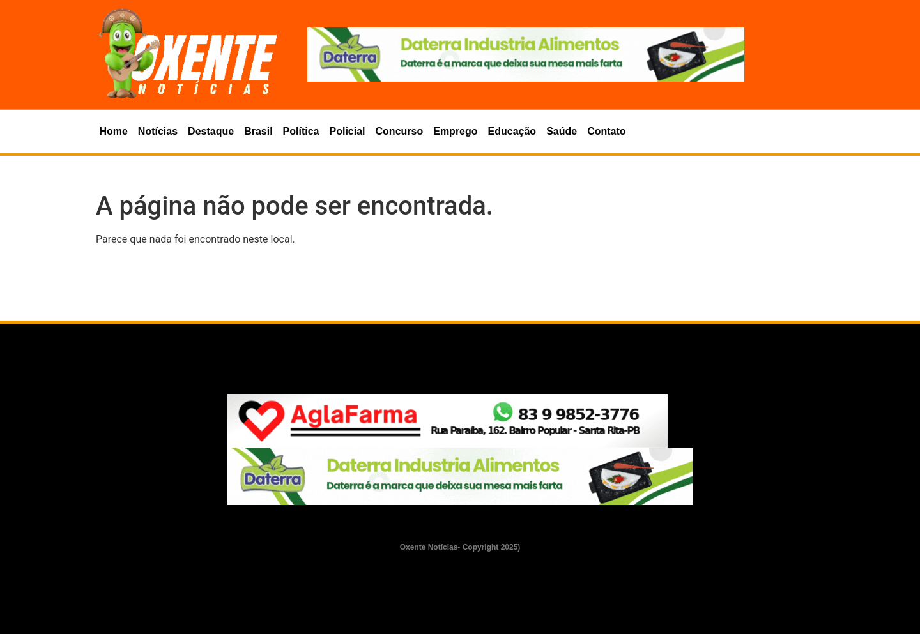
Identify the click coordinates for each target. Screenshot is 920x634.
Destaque (211, 131)
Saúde (561, 131)
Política (301, 131)
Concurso (400, 131)
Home (113, 131)
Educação (512, 131)
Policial (347, 131)
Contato (606, 131)
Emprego (455, 131)
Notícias (158, 131)
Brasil (258, 131)
